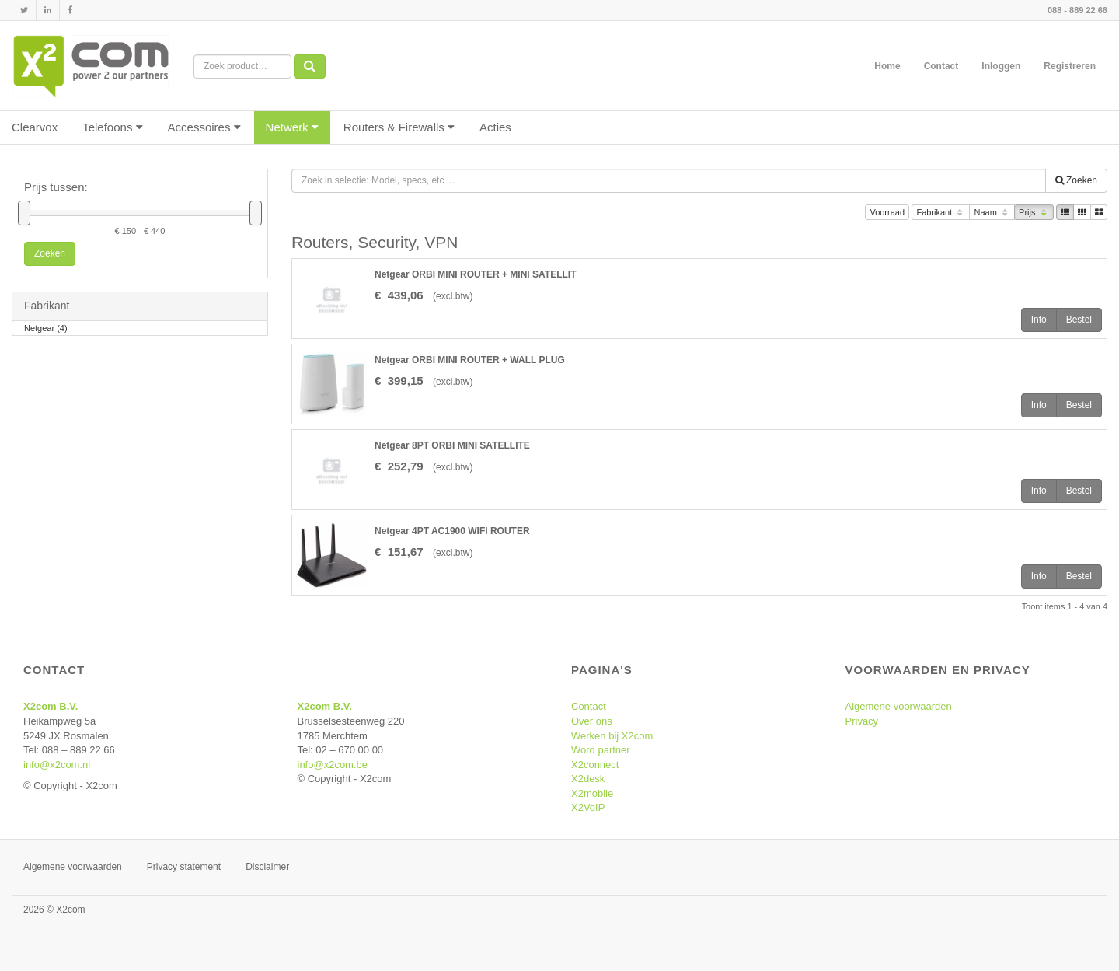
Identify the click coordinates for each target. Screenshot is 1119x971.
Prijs (1034, 213)
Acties (495, 127)
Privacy (862, 721)
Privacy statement (184, 866)
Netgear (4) (46, 329)
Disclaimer (267, 866)
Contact (941, 66)
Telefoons (112, 127)
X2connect (595, 764)
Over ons (591, 721)
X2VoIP (588, 807)
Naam (992, 213)
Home (887, 66)
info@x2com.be (333, 764)
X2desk (588, 778)
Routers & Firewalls (399, 127)
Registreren (1070, 66)
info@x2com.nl (56, 764)
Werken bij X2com (612, 736)
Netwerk (292, 127)
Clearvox (35, 127)
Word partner (600, 750)
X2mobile (592, 793)
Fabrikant (940, 213)
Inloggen (1000, 66)
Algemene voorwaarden (898, 706)
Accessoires (204, 127)
